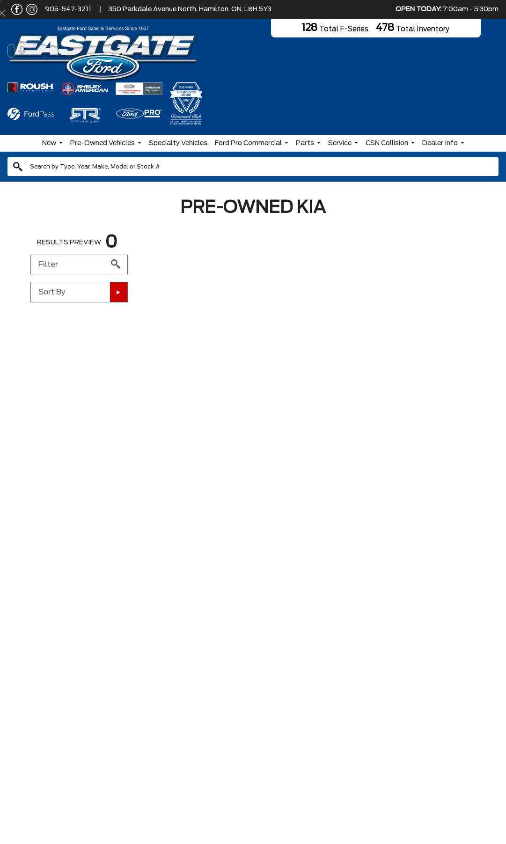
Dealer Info (440, 143)
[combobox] (253, 166)
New (49, 143)
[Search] (253, 166)
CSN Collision (387, 143)
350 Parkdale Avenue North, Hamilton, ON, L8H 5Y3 (190, 9)
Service (340, 143)
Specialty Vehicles (178, 143)
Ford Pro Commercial (248, 143)
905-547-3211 (68, 9)
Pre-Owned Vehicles (102, 143)
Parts (305, 143)
